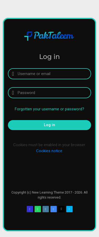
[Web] (46, 209)
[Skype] (69, 209)
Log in (49, 124)
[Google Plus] (53, 209)
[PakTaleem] (49, 36)
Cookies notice (49, 151)
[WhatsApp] (38, 209)
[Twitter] (61, 209)
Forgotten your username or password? (49, 109)
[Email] (30, 209)
